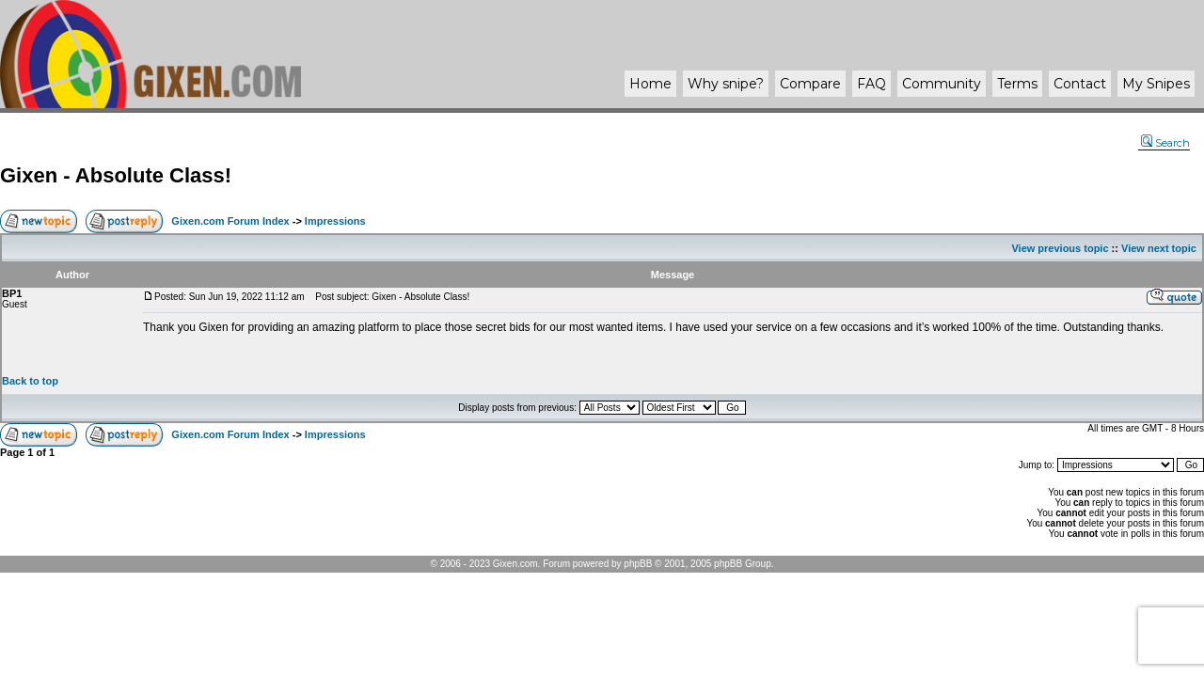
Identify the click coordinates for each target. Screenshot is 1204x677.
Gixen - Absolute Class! (115, 175)
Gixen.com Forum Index (230, 221)
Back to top (30, 380)
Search (1165, 143)
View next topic (1158, 248)
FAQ (871, 83)
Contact (1080, 83)
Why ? (726, 83)
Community (941, 83)
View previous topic (1059, 248)
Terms (1017, 83)
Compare (810, 83)
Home (650, 83)
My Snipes (1156, 83)
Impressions (335, 221)
